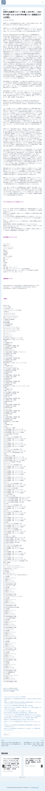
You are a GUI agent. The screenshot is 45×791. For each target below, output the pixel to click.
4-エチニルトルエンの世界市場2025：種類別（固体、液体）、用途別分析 (18, 705)
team (5, 771)
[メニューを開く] (43, 2)
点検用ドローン (7, 734)
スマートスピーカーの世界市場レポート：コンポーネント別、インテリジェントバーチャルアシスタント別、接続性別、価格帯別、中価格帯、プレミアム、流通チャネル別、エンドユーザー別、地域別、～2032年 (11, 764)
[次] (42, 766)
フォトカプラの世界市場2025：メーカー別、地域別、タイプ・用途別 (17, 710)
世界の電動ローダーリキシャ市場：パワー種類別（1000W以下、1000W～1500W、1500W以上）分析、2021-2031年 (33, 743)
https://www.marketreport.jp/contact (11, 689)
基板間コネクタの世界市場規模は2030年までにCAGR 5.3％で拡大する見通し (19, 719)
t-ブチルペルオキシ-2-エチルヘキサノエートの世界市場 (14, 696)
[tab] (20, 777)
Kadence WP (35, 787)
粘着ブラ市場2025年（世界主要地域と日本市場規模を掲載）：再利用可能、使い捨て (20, 712)
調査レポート (5, 9)
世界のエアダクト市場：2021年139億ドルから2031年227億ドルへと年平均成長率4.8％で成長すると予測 (11, 743)
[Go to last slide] (3, 766)
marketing (6, 20)
